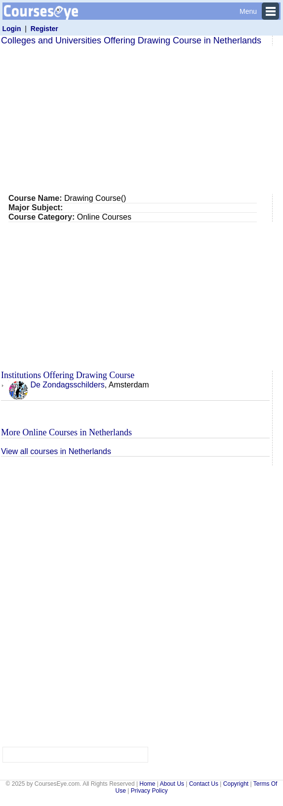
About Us (172, 783)
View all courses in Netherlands (56, 451)
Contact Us (203, 783)
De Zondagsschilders (56, 385)
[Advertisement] (140, 120)
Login (11, 29)
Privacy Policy (149, 790)
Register (44, 29)
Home (147, 783)
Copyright (235, 783)
